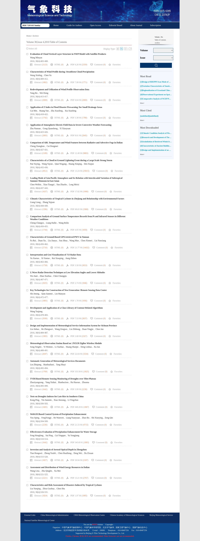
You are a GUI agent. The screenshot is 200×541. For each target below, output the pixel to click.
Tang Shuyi (61, 364)
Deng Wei (77, 453)
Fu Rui (33, 240)
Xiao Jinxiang (60, 400)
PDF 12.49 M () (79, 153)
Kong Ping (34, 400)
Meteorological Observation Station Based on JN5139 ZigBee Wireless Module (66, 343)
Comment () (100, 64)
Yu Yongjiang (73, 435)
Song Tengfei (35, 347)
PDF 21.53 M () (79, 425)
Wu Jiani (34, 276)
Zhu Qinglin (47, 471)
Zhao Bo (85, 418)
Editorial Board (115, 25)
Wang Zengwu (61, 329)
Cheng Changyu (37, 223)
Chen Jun (99, 329)
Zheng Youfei (50, 453)
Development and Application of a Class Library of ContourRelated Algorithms (66, 308)
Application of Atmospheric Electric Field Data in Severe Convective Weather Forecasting (70, 125)
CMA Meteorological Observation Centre (89, 515)
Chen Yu (47, 75)
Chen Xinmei (86, 240)
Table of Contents (160, 40)
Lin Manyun (60, 294)
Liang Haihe (51, 223)
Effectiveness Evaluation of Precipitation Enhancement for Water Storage (63, 432)
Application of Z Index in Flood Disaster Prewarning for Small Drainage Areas (66, 107)
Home (56, 25)
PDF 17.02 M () (79, 191)
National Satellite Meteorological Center (39, 520)
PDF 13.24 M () (79, 171)
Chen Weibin (35, 184)
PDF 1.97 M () (78, 495)
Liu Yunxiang (100, 240)
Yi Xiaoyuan (65, 128)
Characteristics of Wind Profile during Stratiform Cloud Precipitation (62, 72)
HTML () (59, 64)
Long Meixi (74, 184)
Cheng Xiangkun (37, 146)
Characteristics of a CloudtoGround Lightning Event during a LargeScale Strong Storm (71, 160)
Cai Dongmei (52, 146)
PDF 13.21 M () (79, 478)
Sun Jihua (63, 240)
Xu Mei (57, 471)
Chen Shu (60, 488)
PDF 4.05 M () (78, 230)
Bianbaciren (63, 382)
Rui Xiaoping (57, 258)
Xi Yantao (45, 258)
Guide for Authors (74, 25)
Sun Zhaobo (61, 184)
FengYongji (46, 418)
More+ (142, 103)
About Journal (136, 25)
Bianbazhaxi (48, 364)
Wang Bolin (64, 223)
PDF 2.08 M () (78, 336)
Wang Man (74, 240)
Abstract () (40, 64)
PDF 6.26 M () (78, 64)
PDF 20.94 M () (79, 460)
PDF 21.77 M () (79, 247)
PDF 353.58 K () (79, 371)
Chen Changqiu (60, 276)
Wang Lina (34, 471)
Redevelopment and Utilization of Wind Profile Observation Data (59, 89)
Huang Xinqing (75, 164)
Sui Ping (49, 435)
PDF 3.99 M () (78, 389)
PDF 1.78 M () (78, 301)
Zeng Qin (109, 418)
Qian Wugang (60, 164)
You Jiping (34, 418)
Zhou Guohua (48, 488)
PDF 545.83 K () (79, 442)
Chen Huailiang (64, 453)
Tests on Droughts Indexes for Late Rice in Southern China (57, 396)
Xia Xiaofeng (70, 111)
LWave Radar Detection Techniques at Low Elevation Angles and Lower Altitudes (67, 272)
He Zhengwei (47, 329)
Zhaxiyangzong (36, 382)
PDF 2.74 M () (78, 283)
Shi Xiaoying (97, 418)
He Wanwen (58, 418)
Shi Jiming (34, 294)
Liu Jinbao (34, 329)
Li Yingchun (73, 400)
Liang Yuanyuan (73, 418)
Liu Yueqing (35, 488)
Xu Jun (97, 347)
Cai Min (33, 111)
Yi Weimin (48, 347)
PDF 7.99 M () (78, 82)
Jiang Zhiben (71, 258)
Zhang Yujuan (49, 202)
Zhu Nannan (35, 128)
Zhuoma (85, 382)
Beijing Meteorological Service (161, 515)
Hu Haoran (75, 382)
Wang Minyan (36, 57)
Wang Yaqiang (36, 311)
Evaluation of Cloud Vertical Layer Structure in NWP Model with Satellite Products (68, 54)
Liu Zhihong (74, 329)
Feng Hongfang (36, 435)
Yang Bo (34, 93)
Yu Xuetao (34, 258)
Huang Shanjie (72, 347)
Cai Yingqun (60, 435)
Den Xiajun (89, 164)
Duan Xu (42, 240)
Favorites (117, 64)
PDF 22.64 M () (79, 354)
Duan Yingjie (87, 329)
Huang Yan (44, 111)
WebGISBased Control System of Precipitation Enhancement (58, 414)
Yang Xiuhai (50, 382)
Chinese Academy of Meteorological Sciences (127, 515)
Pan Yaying (35, 164)
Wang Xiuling (36, 75)
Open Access (95, 25)
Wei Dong (44, 93)
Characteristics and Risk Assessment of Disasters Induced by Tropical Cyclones (66, 485)
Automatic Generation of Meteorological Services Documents (57, 361)
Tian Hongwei (36, 453)
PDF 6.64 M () (78, 100)
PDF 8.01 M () (78, 135)
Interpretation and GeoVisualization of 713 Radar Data (55, 255)
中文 (78, 32)
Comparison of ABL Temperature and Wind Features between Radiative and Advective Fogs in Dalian (76, 142)
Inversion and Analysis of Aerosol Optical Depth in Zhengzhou (58, 449)
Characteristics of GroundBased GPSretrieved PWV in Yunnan (59, 237)
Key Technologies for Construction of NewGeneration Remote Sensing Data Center (68, 290)
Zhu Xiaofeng (57, 111)
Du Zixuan (88, 453)
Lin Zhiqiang (35, 364)
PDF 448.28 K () (79, 407)
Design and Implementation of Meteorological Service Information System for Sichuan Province (73, 325)
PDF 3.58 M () (78, 265)
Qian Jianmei (47, 294)
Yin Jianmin (46, 400)
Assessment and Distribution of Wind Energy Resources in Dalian (60, 467)
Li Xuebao (59, 347)
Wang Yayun (47, 164)
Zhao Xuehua (45, 276)
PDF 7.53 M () (78, 318)
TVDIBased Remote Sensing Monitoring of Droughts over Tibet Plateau (63, 379)
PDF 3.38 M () (78, 118)
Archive (36, 36)
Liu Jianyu (52, 240)
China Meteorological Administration (55, 515)
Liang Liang (35, 202)
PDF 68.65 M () (79, 209)
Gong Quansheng (50, 128)
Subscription (155, 25)
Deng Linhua (86, 347)
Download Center (60, 32)
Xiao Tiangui (48, 184)
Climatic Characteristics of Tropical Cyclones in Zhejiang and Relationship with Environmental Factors (77, 199)
